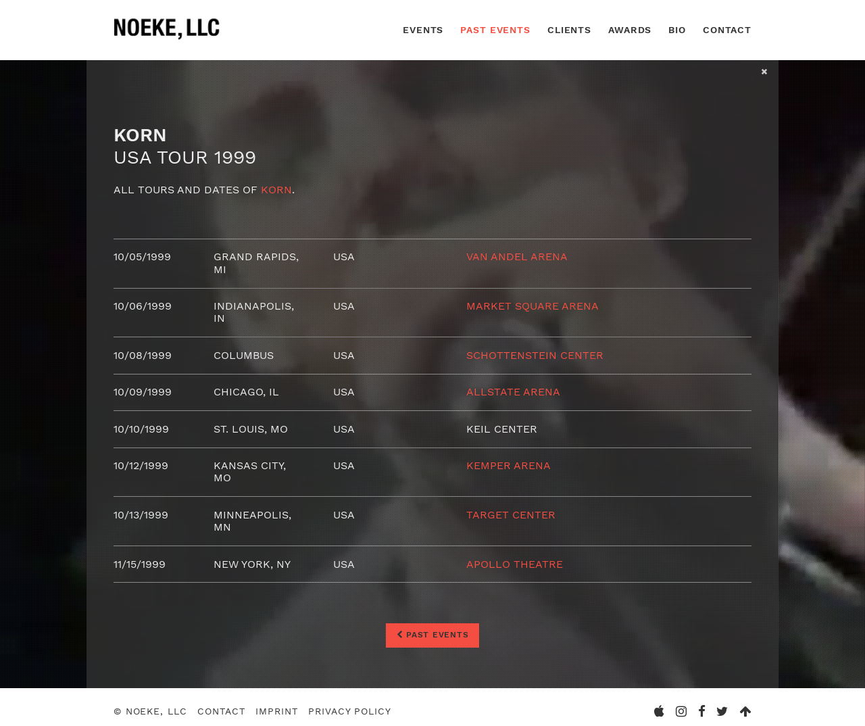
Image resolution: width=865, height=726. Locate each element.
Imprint (276, 711)
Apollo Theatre (514, 564)
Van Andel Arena (517, 256)
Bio (677, 29)
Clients (569, 29)
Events (423, 29)
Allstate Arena (513, 391)
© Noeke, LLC (150, 711)
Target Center (510, 514)
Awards (629, 29)
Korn (276, 189)
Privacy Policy (349, 711)
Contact (727, 29)
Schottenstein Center (534, 355)
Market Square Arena (532, 305)
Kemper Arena (508, 465)
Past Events (495, 29)
